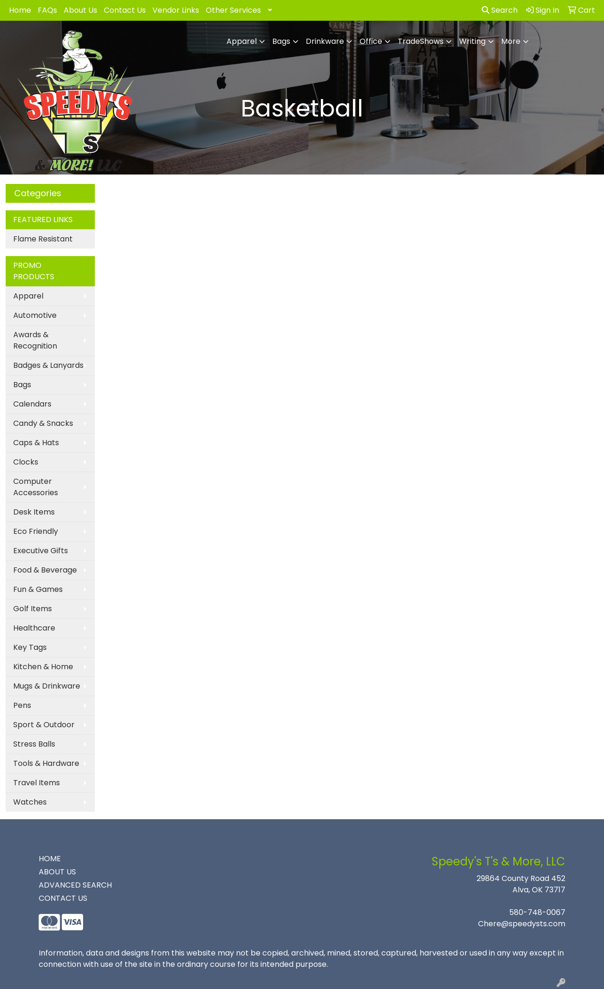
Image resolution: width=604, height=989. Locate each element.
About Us (80, 10)
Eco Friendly (35, 531)
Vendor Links (175, 10)
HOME (50, 858)
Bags (281, 41)
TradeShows (421, 41)
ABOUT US (57, 871)
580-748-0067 (537, 912)
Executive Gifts (40, 550)
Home (20, 10)
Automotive (35, 315)
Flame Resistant (43, 238)
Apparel (241, 41)
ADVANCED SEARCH (75, 885)
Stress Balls (34, 744)
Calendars (32, 404)
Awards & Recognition (35, 340)
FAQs (47, 10)
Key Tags (30, 647)
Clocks (25, 462)
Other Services (233, 10)
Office (371, 41)
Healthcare (34, 628)
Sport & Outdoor (44, 724)
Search (500, 10)
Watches (30, 802)
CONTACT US (63, 898)
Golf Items (32, 608)
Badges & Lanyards (48, 365)
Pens (22, 705)
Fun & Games (38, 589)
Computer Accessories (35, 487)
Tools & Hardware (46, 763)
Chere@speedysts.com (521, 923)
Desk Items (34, 512)
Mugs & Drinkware (46, 686)
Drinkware (325, 41)
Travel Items (36, 782)
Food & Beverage (45, 570)
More (510, 41)
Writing (472, 41)
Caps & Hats (36, 442)
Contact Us (125, 10)
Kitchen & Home (43, 666)
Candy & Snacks (43, 423)
